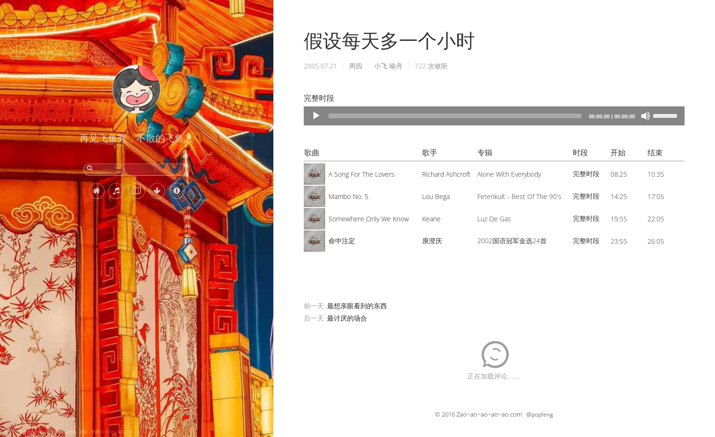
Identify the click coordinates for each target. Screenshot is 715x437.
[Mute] (645, 116)
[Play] (316, 116)
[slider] (455, 116)
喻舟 (396, 65)
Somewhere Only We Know (369, 218)
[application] (494, 115)
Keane (431, 218)
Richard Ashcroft (446, 174)
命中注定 (342, 240)
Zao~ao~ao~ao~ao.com (489, 414)
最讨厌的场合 (347, 318)
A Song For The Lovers (362, 174)
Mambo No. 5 (348, 196)
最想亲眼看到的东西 (357, 305)
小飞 (380, 65)
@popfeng (539, 414)
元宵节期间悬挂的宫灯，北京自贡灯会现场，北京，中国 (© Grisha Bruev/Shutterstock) (78, 431)
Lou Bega (436, 196)
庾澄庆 (432, 240)
